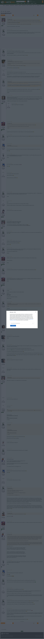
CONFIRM (14, 325)
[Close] (36, 312)
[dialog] (22, 319)
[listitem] (22, 323)
